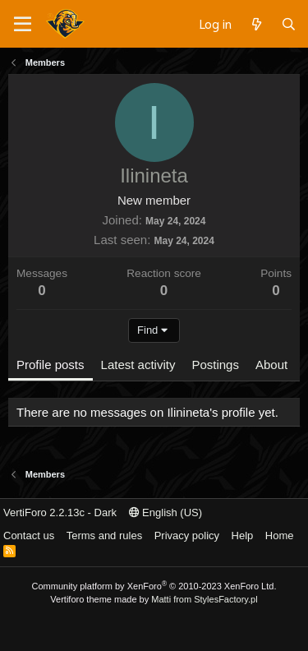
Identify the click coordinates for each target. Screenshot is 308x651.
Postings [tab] (215, 365)
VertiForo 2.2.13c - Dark (60, 512)
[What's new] (256, 24)
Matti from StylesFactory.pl (204, 599)
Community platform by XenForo (154, 586)
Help (243, 535)
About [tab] (271, 365)
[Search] (289, 24)
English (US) (166, 512)
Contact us (28, 535)
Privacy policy (186, 535)
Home (279, 535)
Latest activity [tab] (138, 365)
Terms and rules (104, 535)
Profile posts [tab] (50, 365)
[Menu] (22, 24)
